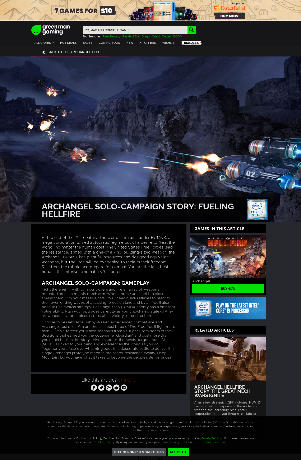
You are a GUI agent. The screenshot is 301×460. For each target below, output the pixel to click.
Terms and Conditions (211, 442)
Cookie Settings (212, 438)
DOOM (177, 36)
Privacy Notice (179, 442)
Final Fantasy (111, 36)
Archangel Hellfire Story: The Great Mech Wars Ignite (222, 390)
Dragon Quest (151, 36)
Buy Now (228, 288)
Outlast (166, 36)
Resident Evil (130, 36)
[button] (44, 42)
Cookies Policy (105, 442)
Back (70, 52)
